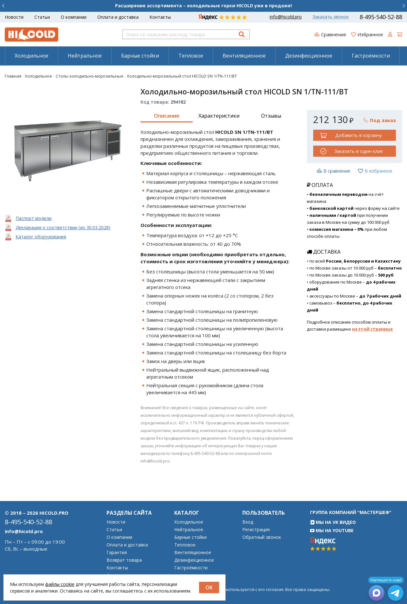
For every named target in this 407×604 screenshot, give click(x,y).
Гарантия (117, 552)
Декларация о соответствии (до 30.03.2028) (63, 227)
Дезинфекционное (308, 55)
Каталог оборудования (41, 237)
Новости (14, 17)
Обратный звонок (261, 537)
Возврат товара (124, 560)
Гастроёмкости (371, 55)
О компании (73, 17)
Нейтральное (85, 55)
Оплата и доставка (118, 17)
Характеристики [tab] (218, 115)
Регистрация (256, 529)
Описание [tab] (166, 115)
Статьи (42, 17)
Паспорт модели (34, 218)
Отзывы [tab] (271, 115)
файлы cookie (59, 584)
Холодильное (31, 55)
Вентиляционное (244, 55)
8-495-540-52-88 (381, 17)
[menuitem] (31, 55)
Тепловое (190, 55)
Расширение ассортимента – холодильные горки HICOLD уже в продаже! (203, 6)
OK (209, 587)
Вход (247, 522)
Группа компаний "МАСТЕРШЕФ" (350, 512)
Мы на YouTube (332, 530)
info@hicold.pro (286, 17)
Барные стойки (140, 55)
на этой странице (372, 329)
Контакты (160, 17)
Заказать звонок (331, 17)
